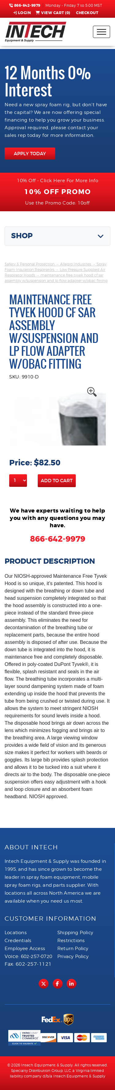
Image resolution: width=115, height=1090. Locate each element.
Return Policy (73, 948)
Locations (16, 932)
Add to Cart (57, 480)
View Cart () (53, 12)
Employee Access (25, 948)
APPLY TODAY (30, 153)
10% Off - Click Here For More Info (57, 180)
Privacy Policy (73, 956)
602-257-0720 (36, 956)
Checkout (86, 12)
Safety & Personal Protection (30, 264)
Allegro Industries (75, 264)
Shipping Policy (75, 932)
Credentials (18, 940)
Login (22, 12)
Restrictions (71, 940)
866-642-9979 (24, 5)
